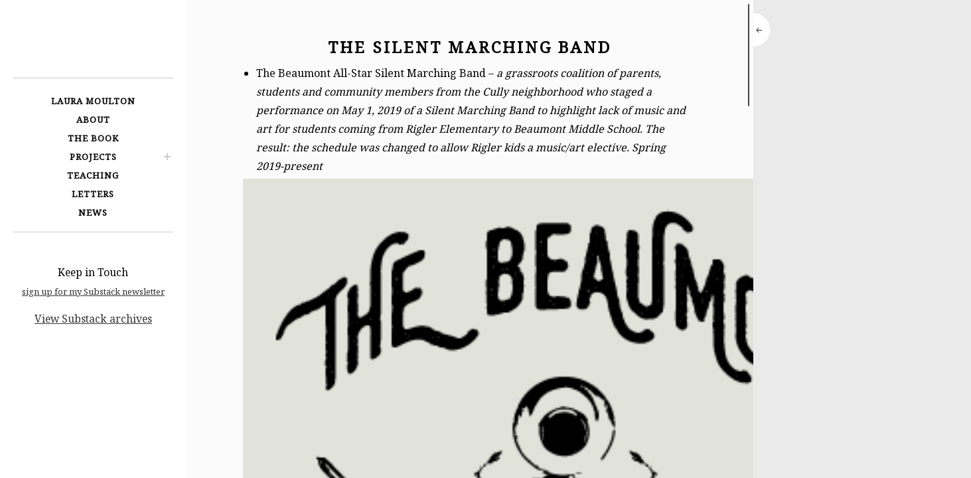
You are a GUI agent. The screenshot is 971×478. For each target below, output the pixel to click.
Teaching (93, 175)
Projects (93, 157)
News (93, 212)
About (93, 119)
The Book (93, 138)
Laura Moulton (93, 101)
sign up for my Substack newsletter (93, 291)
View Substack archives (93, 318)
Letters (93, 194)
